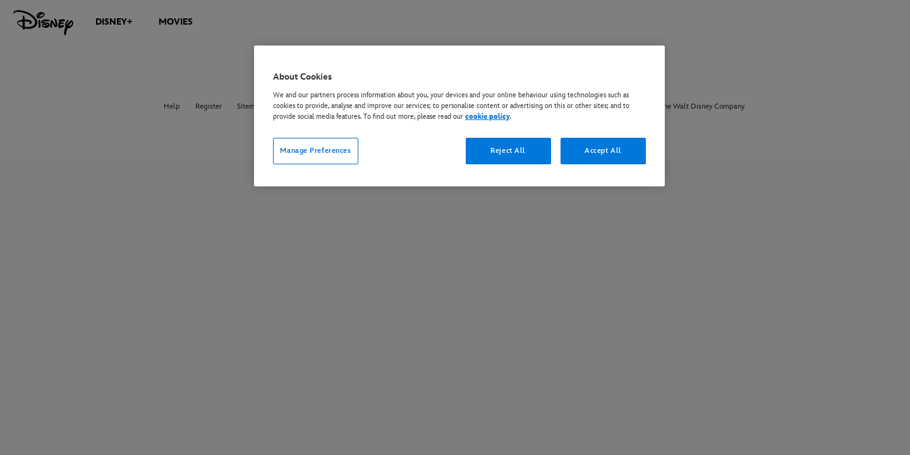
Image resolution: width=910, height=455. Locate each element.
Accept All (603, 151)
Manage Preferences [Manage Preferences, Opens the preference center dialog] (315, 151)
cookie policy (487, 116)
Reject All (508, 151)
